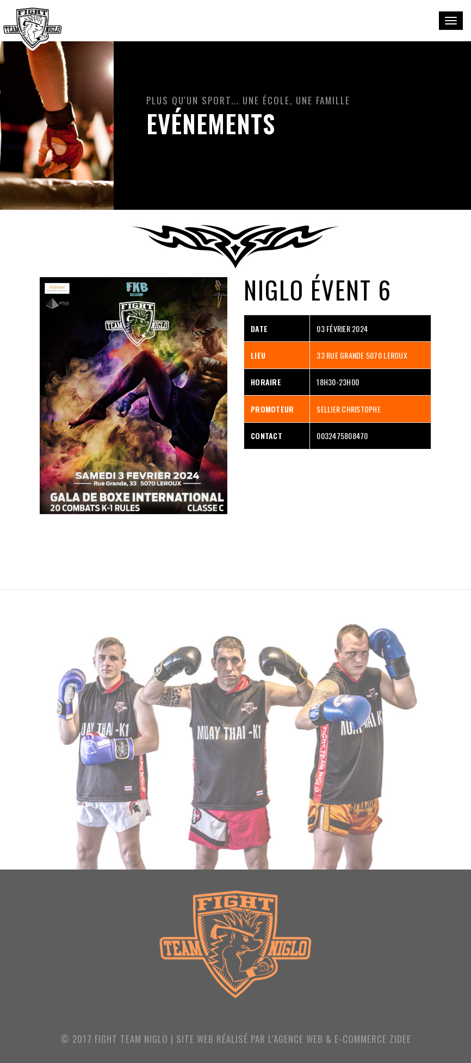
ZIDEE (400, 1039)
